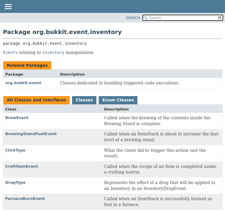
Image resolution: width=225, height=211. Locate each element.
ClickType (15, 150)
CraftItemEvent (21, 166)
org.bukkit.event (23, 83)
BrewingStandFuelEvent (31, 134)
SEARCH (133, 18)
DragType (15, 182)
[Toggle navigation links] (8, 7)
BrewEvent (16, 117)
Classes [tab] (84, 100)
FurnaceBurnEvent (25, 198)
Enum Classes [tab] (118, 100)
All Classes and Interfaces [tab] (36, 100)
